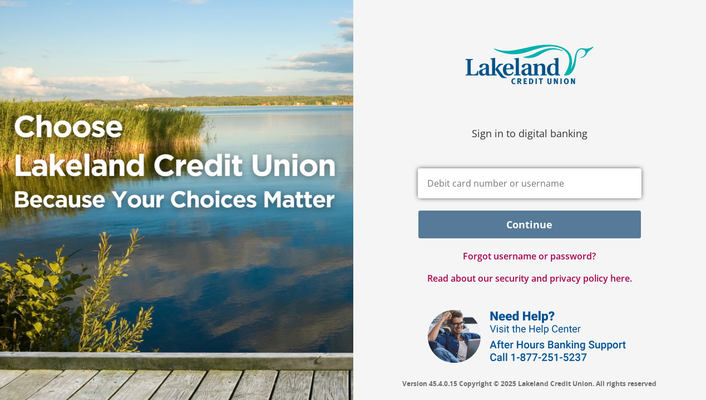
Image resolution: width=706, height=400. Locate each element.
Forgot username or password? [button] (529, 256)
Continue (529, 224)
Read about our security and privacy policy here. (529, 278)
